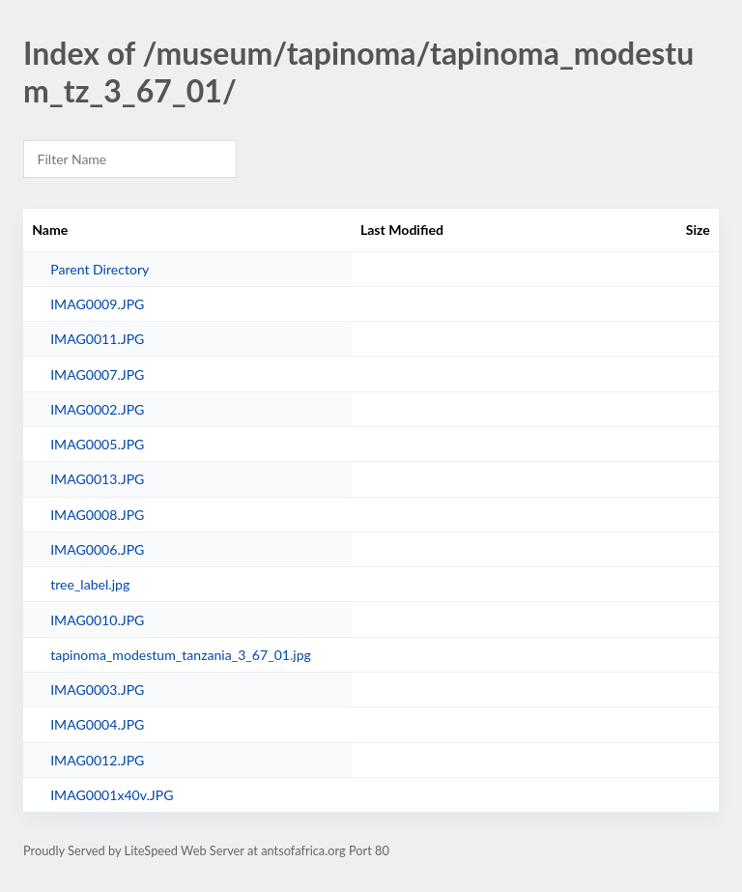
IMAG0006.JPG (97, 549)
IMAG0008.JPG (97, 514)
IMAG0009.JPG (97, 304)
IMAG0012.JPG (97, 760)
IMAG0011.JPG (97, 339)
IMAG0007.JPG (97, 374)
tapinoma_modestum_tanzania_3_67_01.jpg (180, 655)
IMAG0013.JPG (97, 479)
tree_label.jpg (89, 584)
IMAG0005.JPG (97, 444)
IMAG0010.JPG (97, 620)
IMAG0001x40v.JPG (111, 795)
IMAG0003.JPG (97, 689)
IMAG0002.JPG (97, 409)
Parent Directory (99, 269)
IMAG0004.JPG (97, 724)
